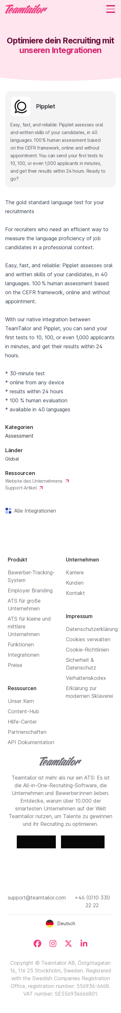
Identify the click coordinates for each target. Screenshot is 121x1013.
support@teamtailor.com (37, 897)
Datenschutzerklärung (92, 629)
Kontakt (75, 593)
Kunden (75, 583)
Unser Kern (21, 701)
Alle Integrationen (34, 510)
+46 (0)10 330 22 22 (92, 901)
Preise (15, 665)
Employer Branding (30, 590)
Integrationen (23, 655)
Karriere (75, 572)
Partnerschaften (27, 732)
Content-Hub (23, 711)
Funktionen (21, 644)
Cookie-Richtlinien (87, 649)
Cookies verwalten (88, 639)
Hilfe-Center (22, 721)
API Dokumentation (31, 742)
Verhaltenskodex (86, 678)
